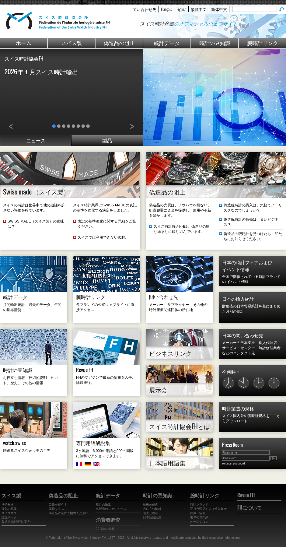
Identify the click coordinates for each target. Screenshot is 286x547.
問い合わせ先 (144, 9)
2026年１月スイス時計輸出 (41, 71)
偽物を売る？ (58, 508)
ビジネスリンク (170, 353)
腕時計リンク (262, 43)
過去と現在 (150, 513)
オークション (199, 521)
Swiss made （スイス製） (36, 191)
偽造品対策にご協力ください (68, 513)
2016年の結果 (105, 529)
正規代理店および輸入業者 (208, 508)
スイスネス (9, 513)
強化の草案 (9, 508)
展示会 (158, 389)
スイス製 (71, 43)
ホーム (23, 43)
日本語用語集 (167, 462)
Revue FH (84, 369)
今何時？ (231, 371)
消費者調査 (108, 519)
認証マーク (9, 517)
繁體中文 (199, 9)
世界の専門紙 (199, 517)
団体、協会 (197, 513)
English (181, 9)
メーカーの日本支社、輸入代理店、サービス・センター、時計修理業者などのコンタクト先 (251, 348)
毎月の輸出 (103, 504)
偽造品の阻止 (119, 43)
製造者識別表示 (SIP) (16, 521)
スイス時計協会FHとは (179, 426)
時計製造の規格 (238, 408)
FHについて (249, 507)
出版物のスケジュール (111, 508)
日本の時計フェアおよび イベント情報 (247, 265)
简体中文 (219, 9)
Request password (233, 463)
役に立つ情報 (152, 508)
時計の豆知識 (214, 43)
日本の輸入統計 (238, 298)
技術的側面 (150, 504)
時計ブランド (199, 504)
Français (166, 9)
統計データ (167, 43)
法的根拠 (8, 504)
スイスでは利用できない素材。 (103, 237)
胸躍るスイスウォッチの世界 (27, 450)
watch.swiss (14, 443)
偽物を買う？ (58, 504)
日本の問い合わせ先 (242, 335)
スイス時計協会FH (24, 58)
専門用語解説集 (93, 443)
